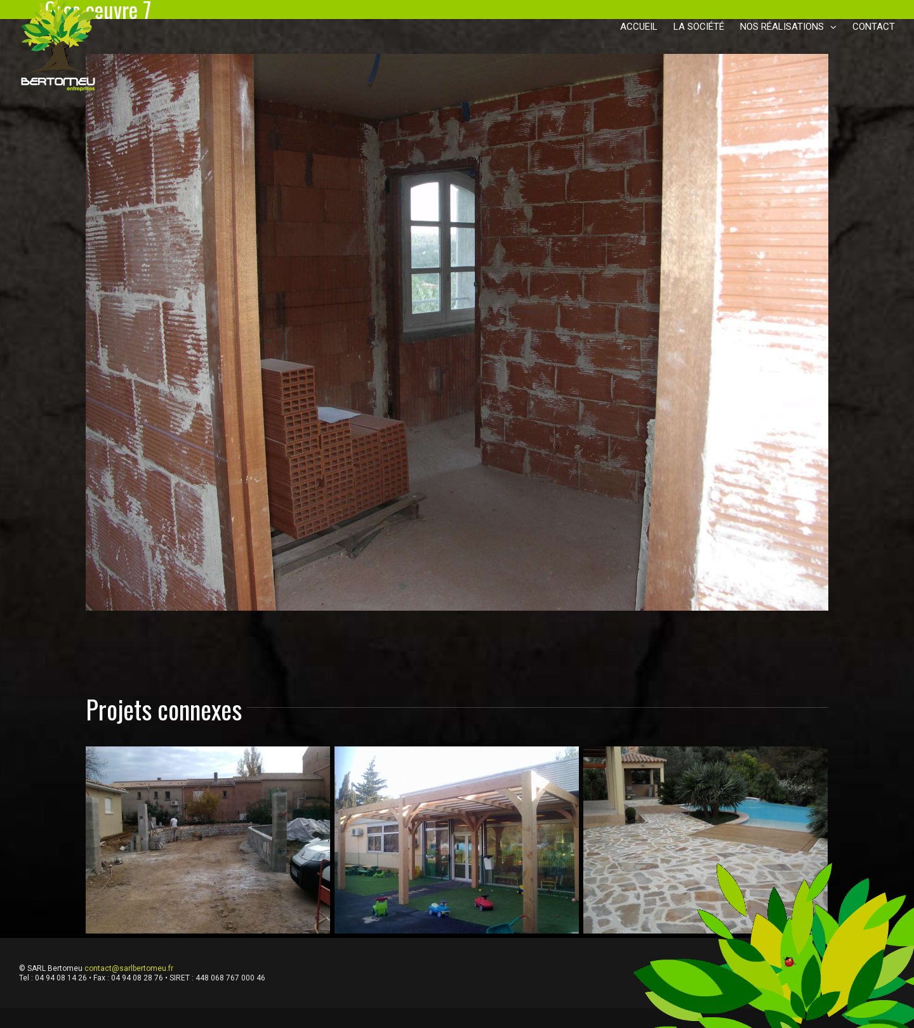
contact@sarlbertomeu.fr (128, 968)
